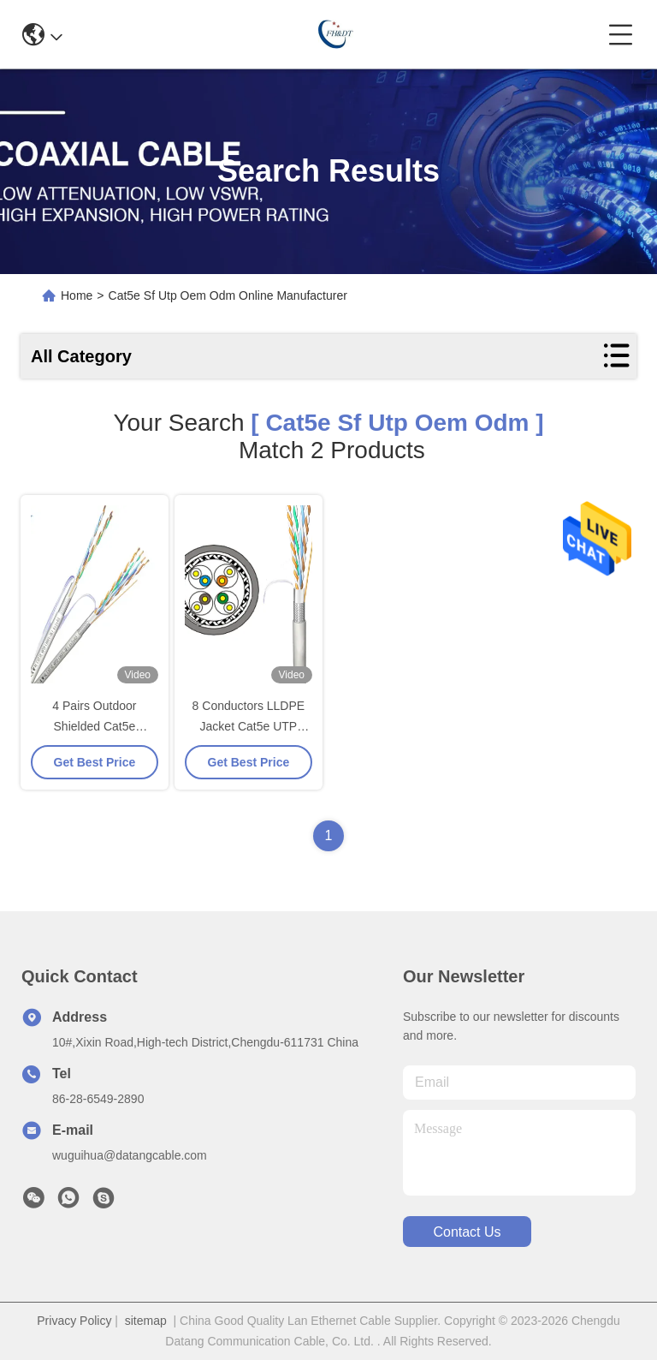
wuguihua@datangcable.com (129, 1155)
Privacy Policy (74, 1320)
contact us (466, 1232)
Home (76, 295)
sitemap (146, 1320)
